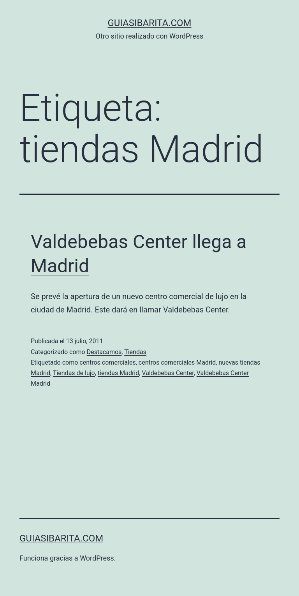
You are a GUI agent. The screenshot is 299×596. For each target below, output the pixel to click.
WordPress (97, 558)
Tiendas (135, 352)
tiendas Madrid (118, 373)
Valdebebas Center (167, 373)
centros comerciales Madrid (177, 362)
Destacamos (104, 352)
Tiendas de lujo (74, 373)
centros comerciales (107, 362)
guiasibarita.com (149, 23)
